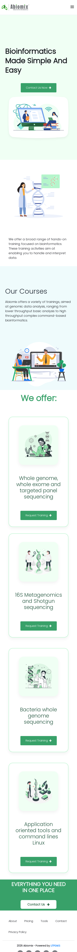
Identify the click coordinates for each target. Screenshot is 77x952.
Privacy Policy (18, 932)
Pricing (28, 921)
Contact (61, 921)
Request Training (39, 515)
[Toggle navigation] (72, 7)
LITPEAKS (55, 945)
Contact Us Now (38, 88)
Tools (44, 921)
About (13, 921)
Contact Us (38, 904)
